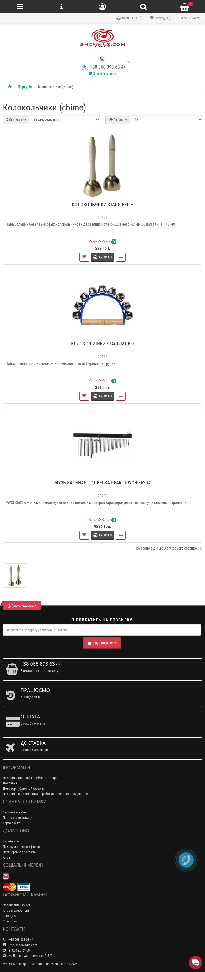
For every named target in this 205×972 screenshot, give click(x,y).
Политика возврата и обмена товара (30, 778)
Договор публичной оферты (23, 788)
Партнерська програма (19, 852)
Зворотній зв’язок (16, 812)
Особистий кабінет (17, 905)
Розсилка (10, 921)
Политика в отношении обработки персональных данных (46, 794)
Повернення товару (17, 818)
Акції (6, 857)
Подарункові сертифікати (21, 847)
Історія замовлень (16, 910)
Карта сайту (11, 823)
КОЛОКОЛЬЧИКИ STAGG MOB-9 (102, 344)
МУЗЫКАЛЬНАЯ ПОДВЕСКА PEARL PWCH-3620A (102, 482)
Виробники (11, 841)
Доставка (10, 783)
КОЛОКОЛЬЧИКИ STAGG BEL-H (102, 204)
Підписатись (102, 643)
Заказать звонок (102, 74)
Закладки (10, 916)
